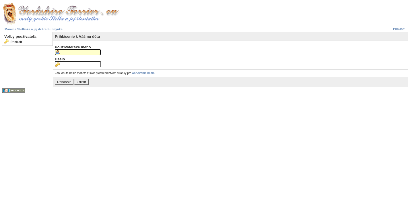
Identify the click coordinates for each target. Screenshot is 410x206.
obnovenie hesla (143, 73)
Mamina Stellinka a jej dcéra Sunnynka (34, 29)
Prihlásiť (399, 29)
